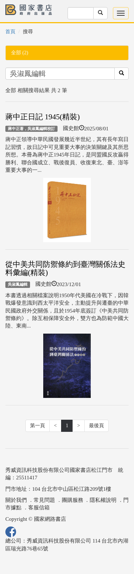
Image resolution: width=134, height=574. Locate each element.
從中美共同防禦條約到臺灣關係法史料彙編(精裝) (65, 268)
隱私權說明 (103, 500)
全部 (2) (19, 52)
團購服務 (72, 500)
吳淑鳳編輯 (18, 284)
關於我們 (16, 500)
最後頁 (96, 425)
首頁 (10, 31)
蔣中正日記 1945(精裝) (42, 117)
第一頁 (37, 425)
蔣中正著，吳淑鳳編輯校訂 (31, 128)
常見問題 (44, 500)
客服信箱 (39, 507)
